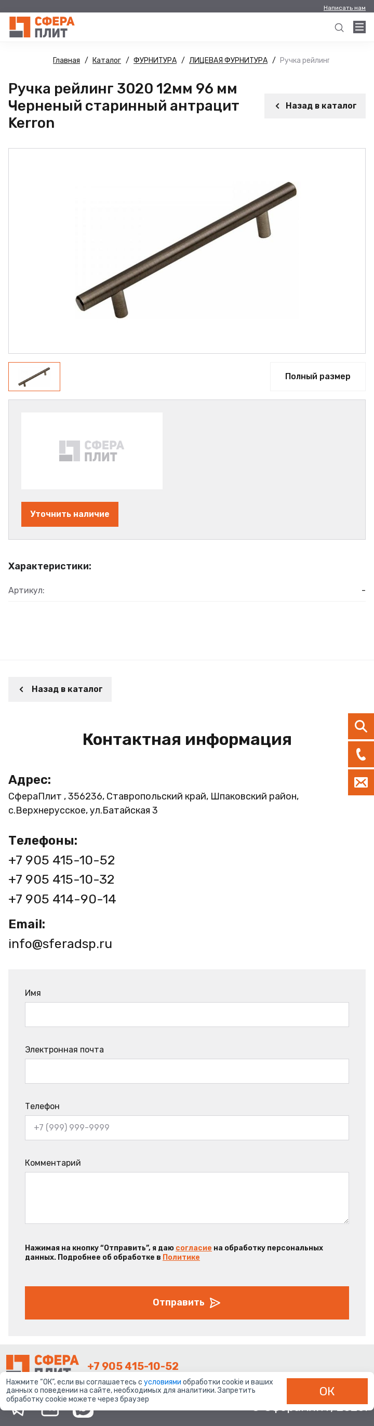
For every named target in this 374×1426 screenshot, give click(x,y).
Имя (33, 993)
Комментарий (53, 1163)
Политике (181, 1257)
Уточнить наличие (70, 514)
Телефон (42, 1106)
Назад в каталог (315, 106)
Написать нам (345, 7)
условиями (163, 1382)
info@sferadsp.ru (60, 943)
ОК (327, 1391)
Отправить (187, 1303)
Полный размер (318, 376)
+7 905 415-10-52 (61, 860)
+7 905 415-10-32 (61, 879)
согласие (194, 1248)
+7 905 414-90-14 (62, 899)
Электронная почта (64, 1050)
